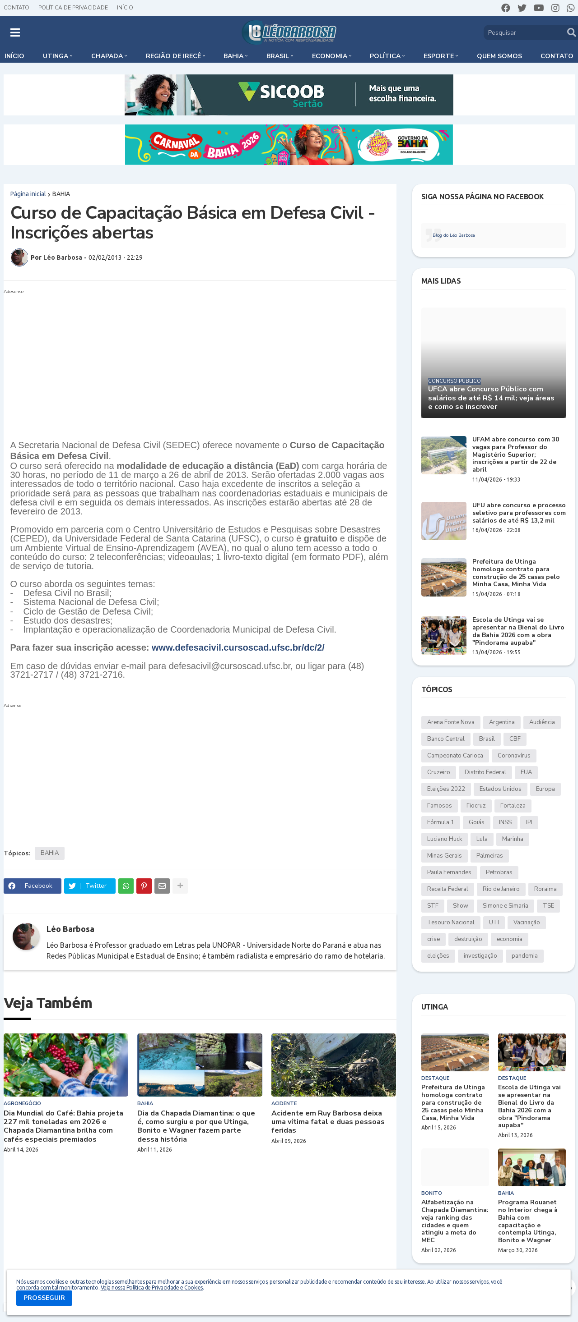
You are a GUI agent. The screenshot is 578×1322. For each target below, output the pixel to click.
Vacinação (526, 922)
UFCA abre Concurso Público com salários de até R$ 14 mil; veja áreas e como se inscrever (491, 398)
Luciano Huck (444, 839)
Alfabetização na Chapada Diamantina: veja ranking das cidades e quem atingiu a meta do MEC (455, 1221)
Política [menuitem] (385, 56)
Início (125, 7)
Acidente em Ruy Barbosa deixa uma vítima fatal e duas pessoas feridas (328, 1122)
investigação (480, 956)
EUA (526, 772)
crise (433, 939)
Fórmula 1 (440, 822)
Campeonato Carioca (455, 756)
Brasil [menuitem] (277, 56)
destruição (468, 939)
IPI (529, 822)
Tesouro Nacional (451, 922)
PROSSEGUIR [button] (44, 1298)
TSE (548, 906)
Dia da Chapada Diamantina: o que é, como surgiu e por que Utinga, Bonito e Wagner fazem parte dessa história (196, 1126)
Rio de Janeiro (501, 889)
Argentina (502, 722)
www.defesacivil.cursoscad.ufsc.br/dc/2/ (238, 647)
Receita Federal (447, 889)
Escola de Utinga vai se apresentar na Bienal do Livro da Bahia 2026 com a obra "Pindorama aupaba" (518, 631)
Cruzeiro (438, 772)
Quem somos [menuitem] (499, 56)
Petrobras (499, 872)
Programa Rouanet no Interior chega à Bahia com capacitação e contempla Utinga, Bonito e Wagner (528, 1221)
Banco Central (446, 739)
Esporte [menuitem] (439, 56)
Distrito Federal (485, 772)
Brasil (487, 739)
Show (460, 906)
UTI (494, 922)
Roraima (545, 889)
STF (432, 906)
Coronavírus (514, 756)
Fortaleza (513, 806)
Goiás (477, 822)
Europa (545, 789)
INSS (505, 822)
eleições (438, 956)
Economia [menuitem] (329, 56)
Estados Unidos (501, 789)
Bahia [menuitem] (233, 56)
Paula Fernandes (449, 872)
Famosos (439, 806)
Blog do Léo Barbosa (454, 235)
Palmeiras (489, 856)
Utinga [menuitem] (55, 56)
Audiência (542, 722)
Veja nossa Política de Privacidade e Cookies (152, 1287)
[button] (15, 32)
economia (509, 939)
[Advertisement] (191, 361)
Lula (482, 839)
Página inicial (28, 194)
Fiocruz (476, 806)
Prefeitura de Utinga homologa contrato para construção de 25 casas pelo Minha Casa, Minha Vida (516, 573)
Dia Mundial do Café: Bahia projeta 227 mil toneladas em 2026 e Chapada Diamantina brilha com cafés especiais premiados (63, 1126)
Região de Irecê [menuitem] (173, 56)
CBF (515, 739)
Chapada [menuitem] (107, 56)
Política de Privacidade (73, 7)
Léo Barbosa (70, 928)
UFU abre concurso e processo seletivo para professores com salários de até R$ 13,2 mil (519, 513)
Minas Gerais (444, 856)
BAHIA (61, 194)
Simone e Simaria (505, 906)
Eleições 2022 (446, 789)
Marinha (512, 839)
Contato (16, 7)
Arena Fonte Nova (451, 722)
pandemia (525, 956)
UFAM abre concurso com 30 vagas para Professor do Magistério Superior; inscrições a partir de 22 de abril (515, 455)
